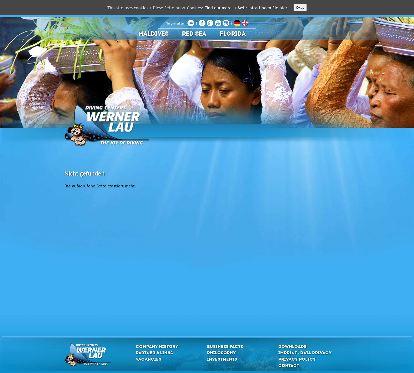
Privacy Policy (297, 359)
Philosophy (221, 352)
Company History (157, 346)
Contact (288, 365)
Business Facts (225, 346)
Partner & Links (154, 352)
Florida (233, 33)
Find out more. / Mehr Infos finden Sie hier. (246, 8)
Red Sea (194, 33)
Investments (222, 359)
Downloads (292, 346)
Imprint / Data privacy (305, 352)
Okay (300, 8)
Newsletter (180, 23)
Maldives (153, 33)
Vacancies (148, 359)
